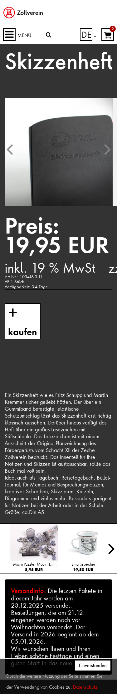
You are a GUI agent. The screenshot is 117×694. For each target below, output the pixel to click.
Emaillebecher (83, 564)
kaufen (21, 329)
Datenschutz (85, 687)
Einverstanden (93, 665)
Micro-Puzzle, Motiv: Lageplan (35, 564)
